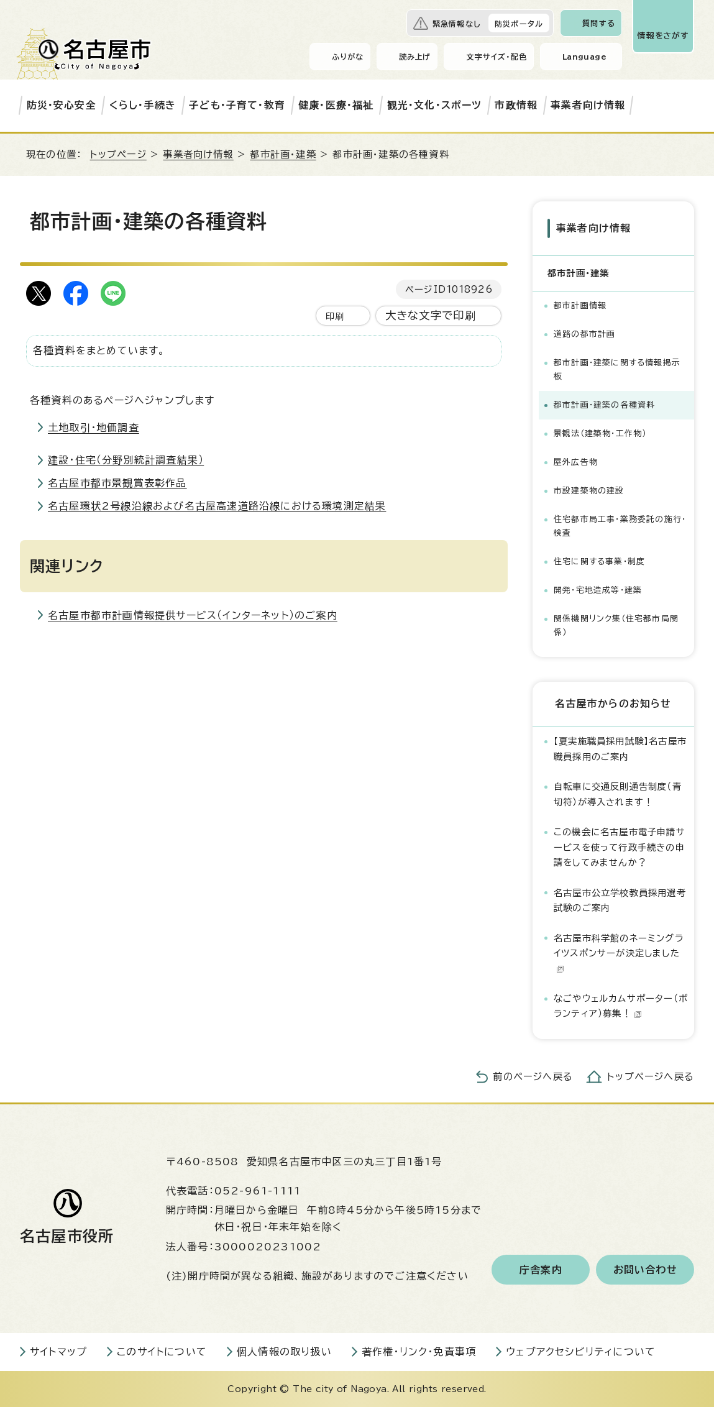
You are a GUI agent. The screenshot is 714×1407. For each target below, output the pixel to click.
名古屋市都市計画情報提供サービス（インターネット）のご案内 (192, 615)
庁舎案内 (540, 1270)
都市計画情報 (580, 305)
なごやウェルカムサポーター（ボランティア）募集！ (621, 1006)
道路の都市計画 (584, 334)
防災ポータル (519, 23)
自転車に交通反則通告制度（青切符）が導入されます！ (618, 794)
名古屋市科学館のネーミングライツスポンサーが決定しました (619, 953)
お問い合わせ (645, 1270)
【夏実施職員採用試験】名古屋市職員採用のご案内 (620, 748)
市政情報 (516, 105)
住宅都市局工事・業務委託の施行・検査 (620, 526)
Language (584, 56)
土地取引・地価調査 (93, 428)
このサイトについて (162, 1352)
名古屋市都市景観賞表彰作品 (117, 483)
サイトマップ (58, 1352)
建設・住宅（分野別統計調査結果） (126, 460)
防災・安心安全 (61, 105)
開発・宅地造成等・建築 (598, 590)
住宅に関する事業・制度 (599, 561)
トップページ (118, 154)
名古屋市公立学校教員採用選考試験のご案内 (620, 900)
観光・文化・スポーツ (434, 105)
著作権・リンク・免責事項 (419, 1352)
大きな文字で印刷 (431, 315)
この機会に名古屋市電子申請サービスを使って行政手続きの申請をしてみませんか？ (619, 847)
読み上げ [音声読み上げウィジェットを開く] (415, 56)
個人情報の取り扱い (284, 1352)
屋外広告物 (576, 462)
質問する (598, 23)
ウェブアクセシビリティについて (581, 1352)
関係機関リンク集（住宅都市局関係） (616, 625)
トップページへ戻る (650, 1076)
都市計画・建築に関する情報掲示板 (617, 369)
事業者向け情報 (588, 105)
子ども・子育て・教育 (237, 105)
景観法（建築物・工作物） (600, 433)
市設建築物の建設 (589, 491)
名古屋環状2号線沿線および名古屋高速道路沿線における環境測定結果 (217, 506)
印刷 (335, 316)
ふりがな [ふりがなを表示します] (348, 56)
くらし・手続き (142, 105)
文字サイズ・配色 (496, 56)
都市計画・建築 (283, 154)
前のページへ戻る (533, 1076)
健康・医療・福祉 (336, 105)
